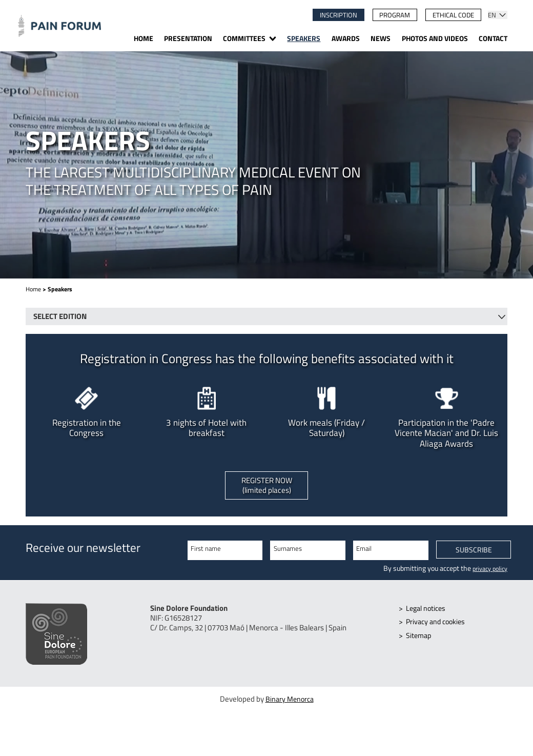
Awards (346, 39)
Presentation (188, 39)
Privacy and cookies (438, 625)
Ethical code (453, 15)
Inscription (338, 15)
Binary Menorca (289, 704)
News (381, 39)
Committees (244, 39)
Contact (493, 39)
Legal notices (427, 612)
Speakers (303, 39)
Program (394, 15)
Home (143, 39)
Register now (266, 487)
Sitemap (420, 639)
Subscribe (474, 554)
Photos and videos (435, 39)
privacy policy (487, 571)
